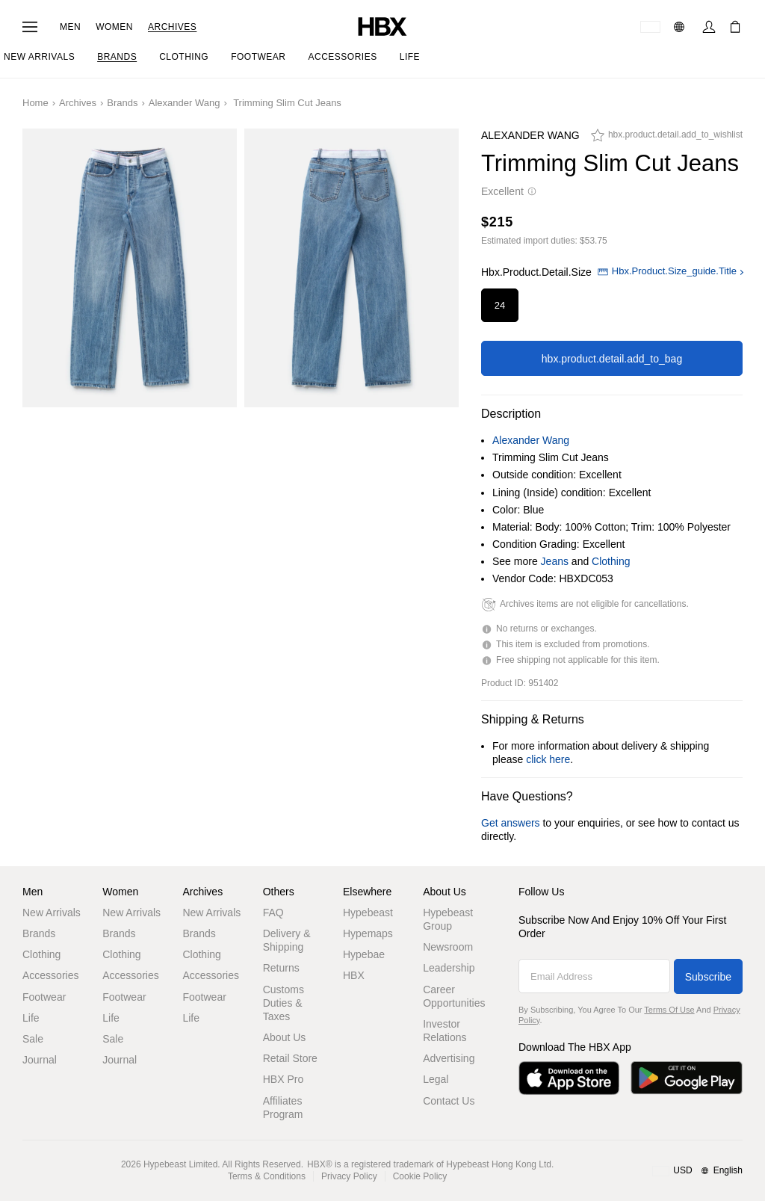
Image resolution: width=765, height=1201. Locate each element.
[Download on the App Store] (568, 1078)
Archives (172, 26)
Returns (281, 968)
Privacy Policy (349, 1176)
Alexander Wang (184, 102)
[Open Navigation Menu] (29, 26)
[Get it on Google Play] (687, 1078)
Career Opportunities (454, 996)
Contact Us (448, 1101)
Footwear (44, 997)
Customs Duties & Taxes (283, 1003)
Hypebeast (368, 912)
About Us (284, 1037)
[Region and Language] (697, 1171)
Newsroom (448, 947)
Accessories (50, 975)
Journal (39, 1060)
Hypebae (364, 954)
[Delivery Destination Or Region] (650, 26)
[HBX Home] (382, 25)
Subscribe (708, 977)
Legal (435, 1079)
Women (114, 26)
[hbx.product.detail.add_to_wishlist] (667, 139)
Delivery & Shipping (287, 940)
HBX (354, 975)
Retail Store (290, 1058)
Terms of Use (669, 1009)
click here (548, 759)
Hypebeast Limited (180, 1164)
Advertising (448, 1058)
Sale (32, 1039)
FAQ (273, 912)
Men (70, 26)
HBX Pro (283, 1079)
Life (31, 1018)
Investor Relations (444, 1030)
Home (35, 102)
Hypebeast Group (448, 919)
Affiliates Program (283, 1107)
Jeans (555, 561)
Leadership (448, 968)
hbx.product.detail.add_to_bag (612, 359)
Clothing (611, 561)
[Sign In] (708, 26)
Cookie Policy (420, 1176)
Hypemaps (368, 933)
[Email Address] (594, 976)
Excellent (508, 191)
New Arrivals (51, 912)
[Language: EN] (681, 26)
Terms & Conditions (267, 1176)
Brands (122, 102)
